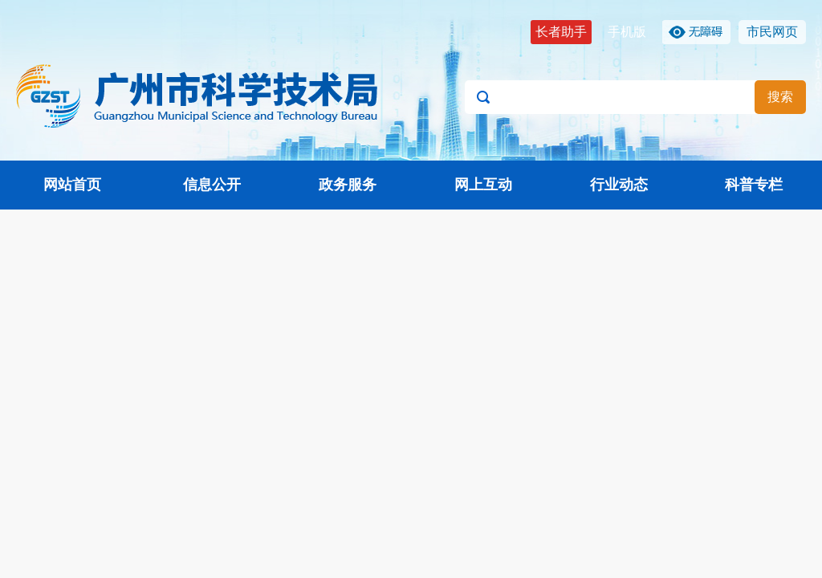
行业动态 (619, 185)
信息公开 (212, 185)
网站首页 (72, 185)
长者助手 (561, 32)
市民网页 (772, 32)
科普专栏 (754, 185)
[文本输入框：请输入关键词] (635, 97)
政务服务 (347, 185)
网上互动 (483, 185)
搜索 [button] (780, 97)
